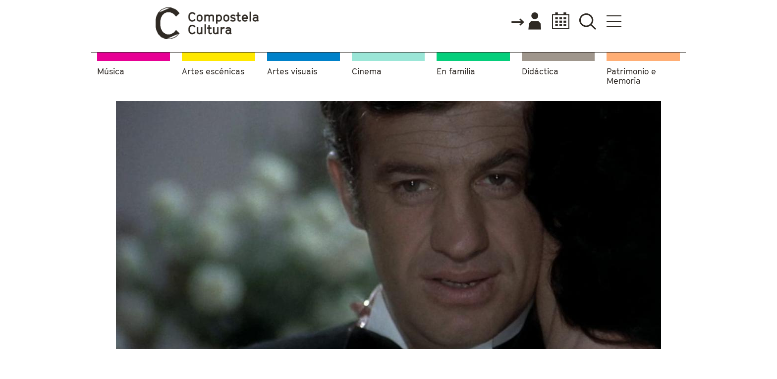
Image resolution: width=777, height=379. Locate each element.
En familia (456, 71)
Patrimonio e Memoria (631, 76)
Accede (525, 21)
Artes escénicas (213, 71)
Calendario (557, 21)
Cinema (367, 71)
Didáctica (540, 71)
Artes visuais (292, 71)
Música (110, 71)
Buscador (587, 21)
